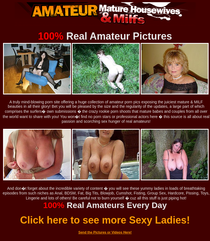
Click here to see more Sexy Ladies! (105, 220)
